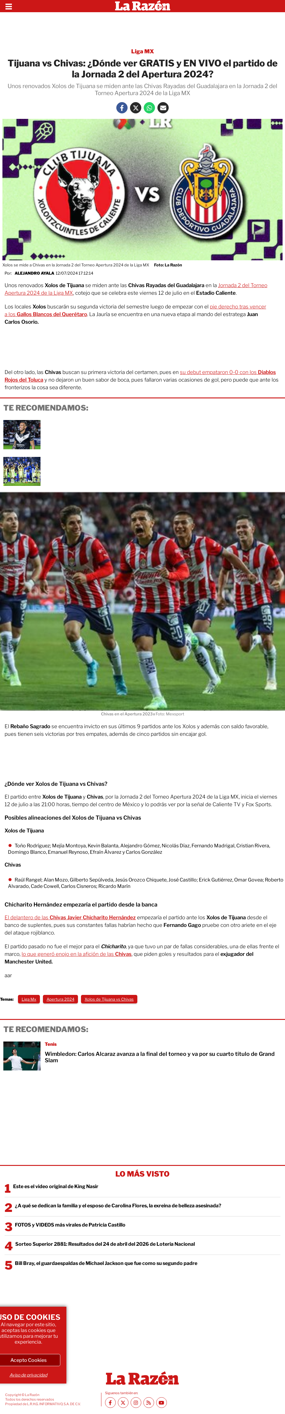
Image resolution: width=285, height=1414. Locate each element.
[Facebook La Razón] (122, 107)
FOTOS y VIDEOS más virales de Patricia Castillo (70, 1225)
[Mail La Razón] (163, 107)
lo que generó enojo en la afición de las (77, 954)
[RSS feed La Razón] (148, 1402)
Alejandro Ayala (34, 273)
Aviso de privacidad (28, 1374)
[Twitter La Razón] (135, 107)
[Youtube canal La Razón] (161, 1402)
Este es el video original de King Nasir (55, 1186)
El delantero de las (70, 917)
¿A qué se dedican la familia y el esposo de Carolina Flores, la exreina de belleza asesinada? (118, 1206)
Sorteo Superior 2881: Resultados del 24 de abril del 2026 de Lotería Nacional (105, 1244)
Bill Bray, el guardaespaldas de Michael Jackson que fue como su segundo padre (106, 1263)
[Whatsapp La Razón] (149, 107)
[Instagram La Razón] (136, 1402)
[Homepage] (142, 6)
